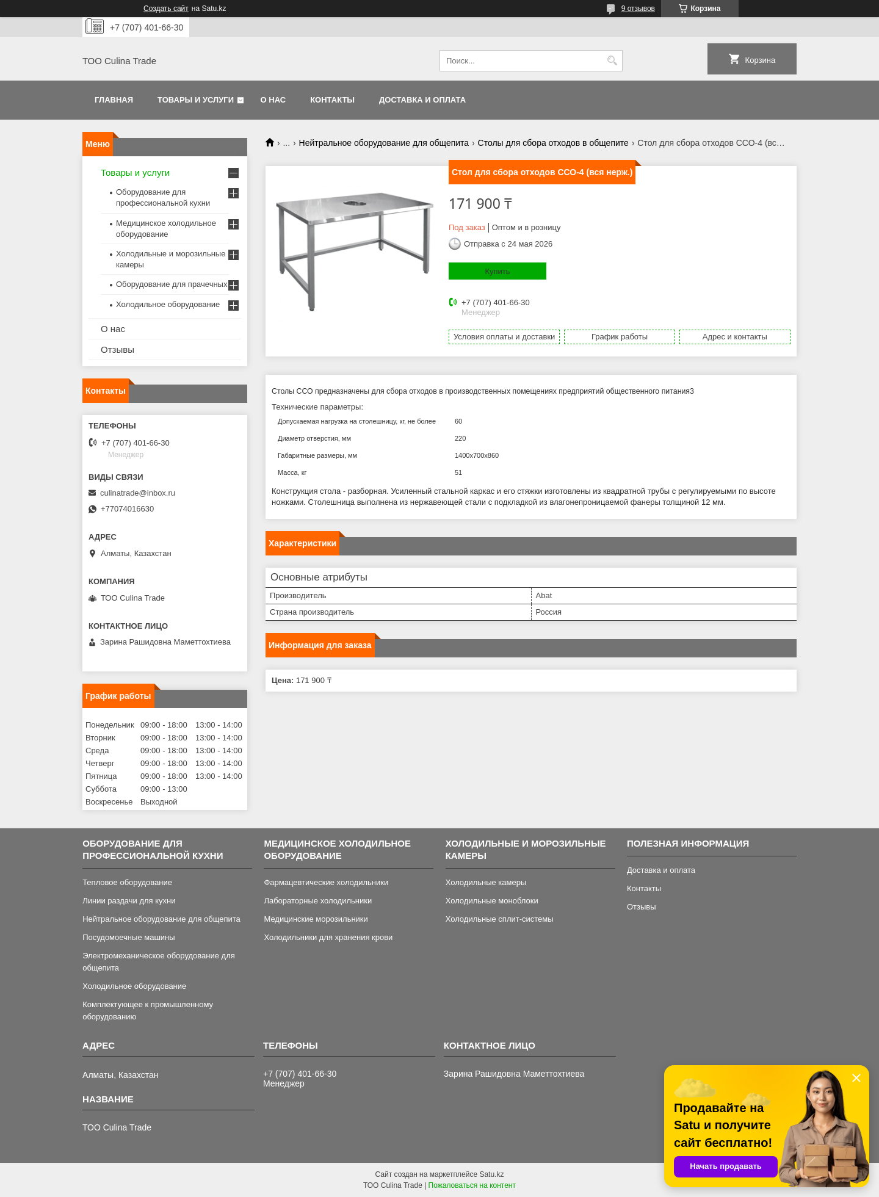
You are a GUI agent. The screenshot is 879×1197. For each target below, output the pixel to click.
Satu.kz (491, 1174)
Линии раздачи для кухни (128, 900)
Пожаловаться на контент (472, 1185)
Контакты (332, 99)
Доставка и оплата (422, 99)
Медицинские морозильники (315, 919)
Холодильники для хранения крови (328, 937)
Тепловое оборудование (127, 882)
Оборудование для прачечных (171, 284)
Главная (114, 99)
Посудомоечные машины (128, 937)
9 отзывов (638, 8)
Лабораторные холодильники (318, 900)
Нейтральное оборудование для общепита (384, 143)
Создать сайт (166, 8)
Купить (497, 271)
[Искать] (612, 60)
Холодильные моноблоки (492, 900)
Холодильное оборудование (168, 304)
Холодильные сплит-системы (500, 919)
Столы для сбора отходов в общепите (553, 143)
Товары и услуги (195, 99)
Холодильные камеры (486, 882)
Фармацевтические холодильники (326, 882)
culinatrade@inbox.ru (137, 492)
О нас (273, 99)
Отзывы (117, 349)
